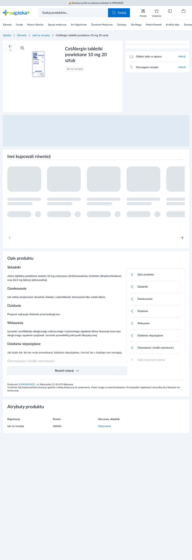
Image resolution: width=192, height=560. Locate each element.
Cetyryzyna (104, 426)
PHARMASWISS (27, 384)
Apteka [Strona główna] (7, 35)
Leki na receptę (41, 35)
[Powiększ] (22, 48)
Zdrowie (21, 35)
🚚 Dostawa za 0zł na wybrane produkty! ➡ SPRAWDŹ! (96, 3)
